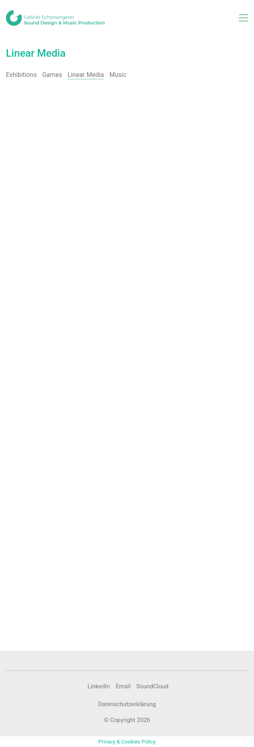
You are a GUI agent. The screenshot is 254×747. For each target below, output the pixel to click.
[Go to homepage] (55, 18)
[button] (243, 17)
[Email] (123, 687)
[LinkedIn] (98, 687)
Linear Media (86, 75)
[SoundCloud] (152, 687)
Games (52, 75)
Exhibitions (21, 75)
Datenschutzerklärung (127, 704)
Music (118, 75)
